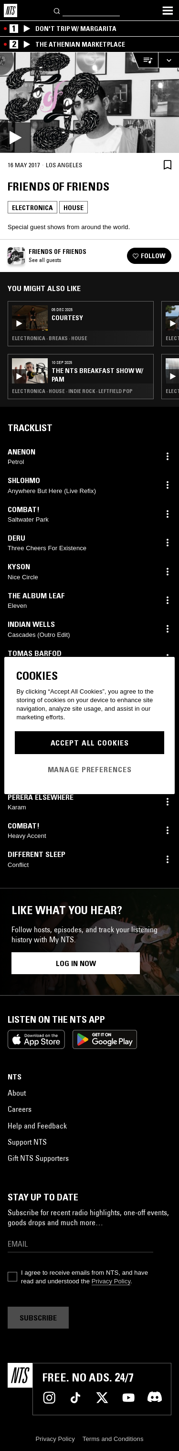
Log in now (76, 963)
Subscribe (38, 1317)
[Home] (10, 10)
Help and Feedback (37, 1125)
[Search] (57, 10)
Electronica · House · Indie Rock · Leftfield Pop (72, 391)
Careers (20, 1109)
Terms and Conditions (113, 1438)
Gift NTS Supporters (38, 1158)
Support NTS (27, 1142)
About (17, 1093)
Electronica (32, 207)
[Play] (89, 102)
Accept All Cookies (90, 742)
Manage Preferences (90, 769)
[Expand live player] (168, 60)
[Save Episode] (167, 164)
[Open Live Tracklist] (145, 60)
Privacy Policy (111, 1281)
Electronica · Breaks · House (49, 338)
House (73, 207)
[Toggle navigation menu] (167, 10)
